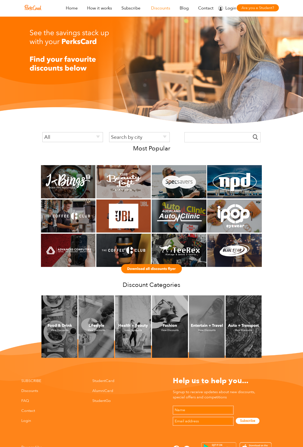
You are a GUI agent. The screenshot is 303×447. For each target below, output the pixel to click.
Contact (206, 8)
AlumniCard (102, 390)
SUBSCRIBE (31, 380)
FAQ (25, 400)
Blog (184, 8)
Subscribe (130, 8)
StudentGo (101, 400)
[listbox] (72, 137)
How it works (99, 8)
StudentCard (103, 380)
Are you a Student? (257, 7)
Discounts (160, 8)
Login (230, 8)
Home (72, 8)
